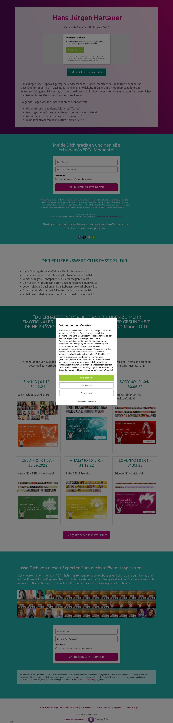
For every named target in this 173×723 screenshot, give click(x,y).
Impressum (92, 401)
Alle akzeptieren (86, 377)
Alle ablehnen (86, 385)
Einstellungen (86, 393)
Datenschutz (81, 401)
